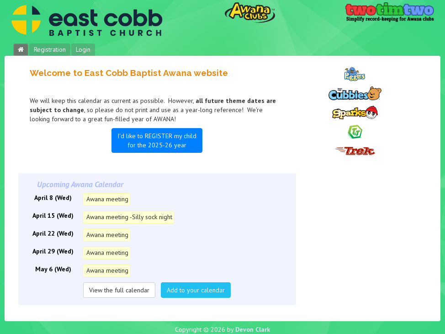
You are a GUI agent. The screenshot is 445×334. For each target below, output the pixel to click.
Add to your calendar (196, 290)
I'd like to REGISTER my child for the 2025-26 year (156, 140)
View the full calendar (119, 290)
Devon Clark (252, 329)
